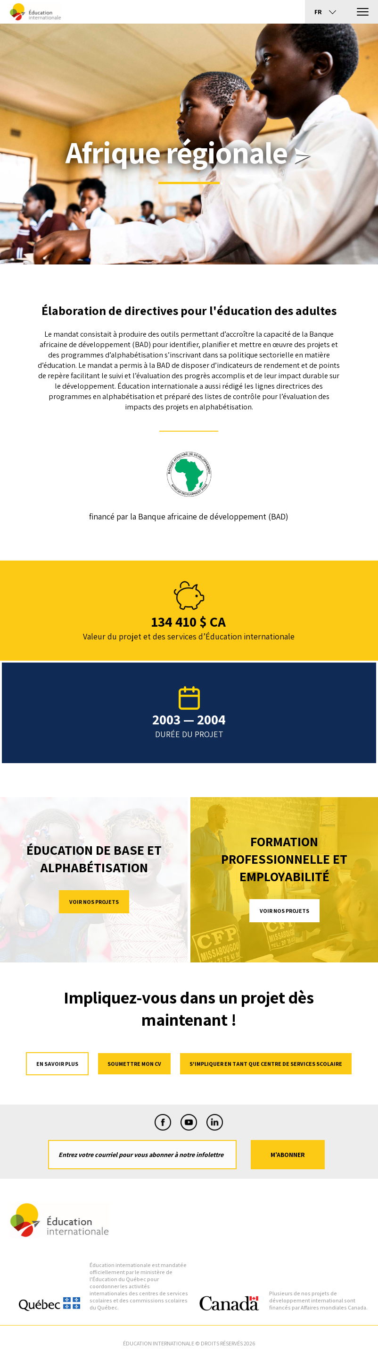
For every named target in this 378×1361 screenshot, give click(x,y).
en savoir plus (57, 1063)
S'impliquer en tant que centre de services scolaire (265, 1063)
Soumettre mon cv (134, 1063)
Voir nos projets (94, 901)
